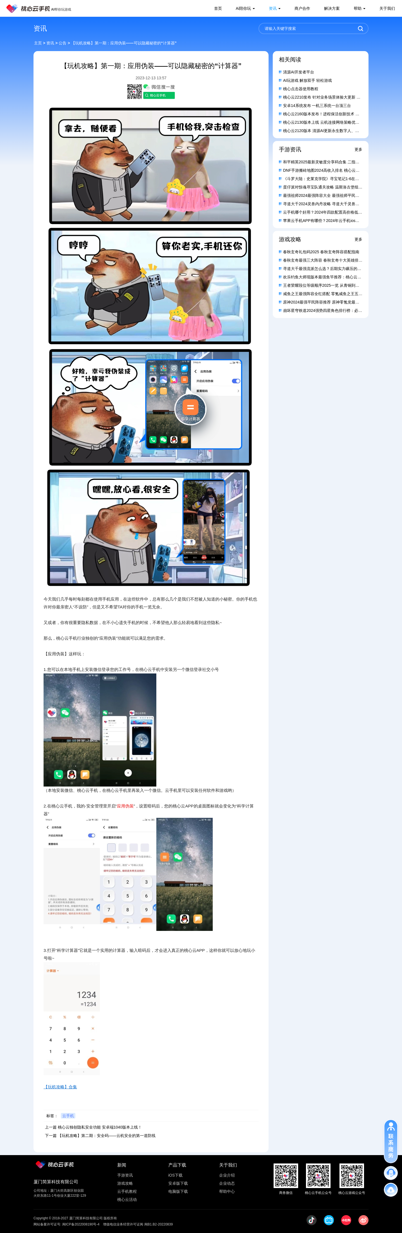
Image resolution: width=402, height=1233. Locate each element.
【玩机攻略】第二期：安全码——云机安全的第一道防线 (106, 1135)
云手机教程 (127, 1191)
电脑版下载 (178, 1191)
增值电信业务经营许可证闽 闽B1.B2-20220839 (138, 1224)
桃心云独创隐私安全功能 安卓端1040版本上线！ (100, 1127)
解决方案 (332, 8)
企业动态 (227, 1183)
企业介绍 (227, 1175)
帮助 (358, 8)
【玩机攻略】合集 (60, 1086)
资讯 (273, 8)
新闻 (121, 1165)
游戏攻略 (125, 1183)
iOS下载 (175, 1175)
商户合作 (302, 8)
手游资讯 (125, 1175)
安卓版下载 (178, 1183)
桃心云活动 (127, 1199)
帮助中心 (227, 1191)
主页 (38, 43)
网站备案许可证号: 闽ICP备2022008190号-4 (66, 1224)
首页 (218, 8)
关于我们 (387, 8)
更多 (358, 149)
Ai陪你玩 (243, 8)
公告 (62, 43)
